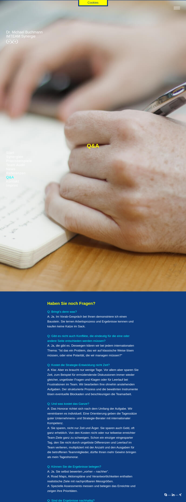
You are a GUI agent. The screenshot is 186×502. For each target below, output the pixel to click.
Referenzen (16, 173)
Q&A (10, 177)
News (10, 169)
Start (10, 153)
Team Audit (15, 165)
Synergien (14, 157)
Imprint (12, 185)
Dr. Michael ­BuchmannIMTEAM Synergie (24, 37)
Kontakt (12, 181)
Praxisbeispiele (19, 161)
